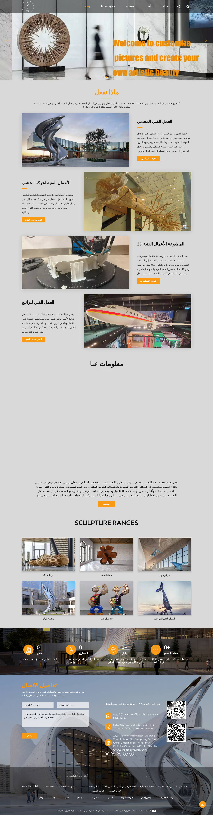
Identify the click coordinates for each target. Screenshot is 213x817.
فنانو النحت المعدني (106, 787)
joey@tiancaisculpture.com (145, 716)
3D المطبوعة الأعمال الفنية (159, 244)
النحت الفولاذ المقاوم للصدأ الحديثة (87, 792)
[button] (103, 77)
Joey (123, 719)
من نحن (106, 504)
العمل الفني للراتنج (41, 302)
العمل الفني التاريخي (164, 619)
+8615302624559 (145, 729)
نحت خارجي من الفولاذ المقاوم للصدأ (138, 787)
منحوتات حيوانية (169, 787)
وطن (87, 6)
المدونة (109, 799)
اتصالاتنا (166, 6)
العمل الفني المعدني (158, 121)
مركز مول (164, 575)
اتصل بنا (94, 799)
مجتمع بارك (48, 619)
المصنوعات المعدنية (83, 787)
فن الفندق (48, 575)
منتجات (130, 6)
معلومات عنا (108, 6)
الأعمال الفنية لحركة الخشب (42, 182)
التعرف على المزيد (148, 159)
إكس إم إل (147, 799)
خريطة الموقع (128, 799)
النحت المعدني (61, 787)
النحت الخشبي (116, 792)
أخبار (148, 6)
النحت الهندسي (134, 792)
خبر (64, 799)
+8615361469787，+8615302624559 (133, 726)
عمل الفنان (106, 575)
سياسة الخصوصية (170, 799)
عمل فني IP (106, 619)
